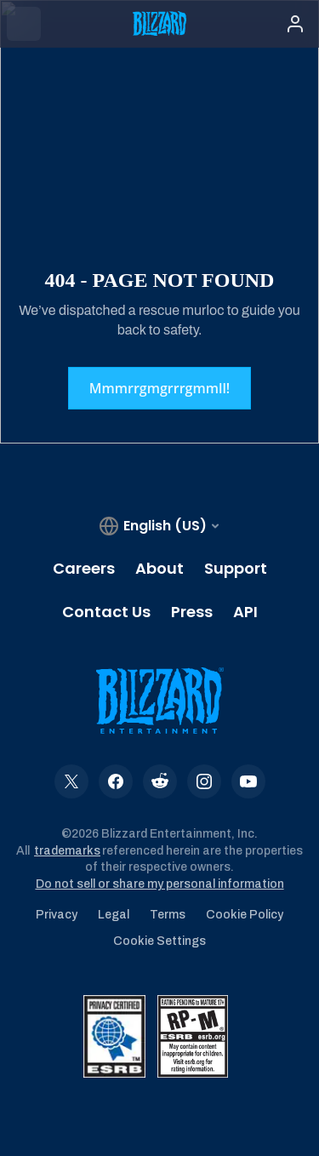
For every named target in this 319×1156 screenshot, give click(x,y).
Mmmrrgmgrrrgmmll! (160, 388)
